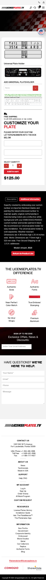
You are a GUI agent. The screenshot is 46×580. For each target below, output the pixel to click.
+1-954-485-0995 (28, 451)
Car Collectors (23, 544)
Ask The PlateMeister (23, 515)
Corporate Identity (23, 534)
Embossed (23, 536)
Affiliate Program (23, 496)
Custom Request (23, 500)
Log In (22, 488)
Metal (23, 541)
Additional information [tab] (30, 199)
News (23, 465)
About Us (23, 462)
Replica (23, 546)
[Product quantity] (12, 166)
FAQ (25, 478)
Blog (23, 552)
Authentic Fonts (23, 549)
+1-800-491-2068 (28, 453)
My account (23, 485)
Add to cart (13, 171)
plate (10, 127)
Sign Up (23, 491)
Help (21, 478)
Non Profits (23, 528)
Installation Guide (23, 513)
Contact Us (23, 441)
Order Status (23, 494)
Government (23, 531)
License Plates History (23, 510)
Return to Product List (23, 253)
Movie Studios (23, 539)
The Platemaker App (22, 518)
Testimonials (23, 468)
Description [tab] (11, 199)
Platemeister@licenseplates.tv (23, 561)
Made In (23, 471)
